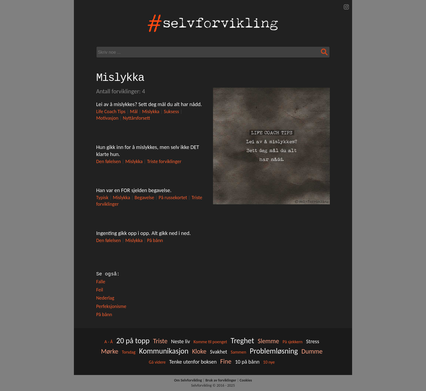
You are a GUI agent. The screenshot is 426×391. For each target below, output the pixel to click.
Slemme (268, 341)
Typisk (102, 198)
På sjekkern (292, 341)
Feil (99, 290)
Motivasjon (107, 118)
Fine (225, 361)
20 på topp (132, 340)
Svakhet (218, 351)
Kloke (199, 351)
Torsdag (129, 352)
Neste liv (180, 341)
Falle (100, 282)
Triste (160, 341)
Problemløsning (274, 351)
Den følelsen (108, 161)
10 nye (269, 362)
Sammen (238, 352)
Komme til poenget (210, 341)
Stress (312, 341)
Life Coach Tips (111, 112)
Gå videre (157, 362)
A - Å (108, 341)
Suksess (171, 112)
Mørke (109, 351)
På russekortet (173, 198)
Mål (133, 112)
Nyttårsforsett (136, 118)
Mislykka (150, 112)
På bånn (155, 240)
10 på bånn (247, 361)
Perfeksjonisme (111, 306)
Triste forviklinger (164, 161)
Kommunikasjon (164, 351)
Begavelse (144, 198)
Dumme (312, 351)
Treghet (242, 340)
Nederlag (105, 298)
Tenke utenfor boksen (193, 361)
